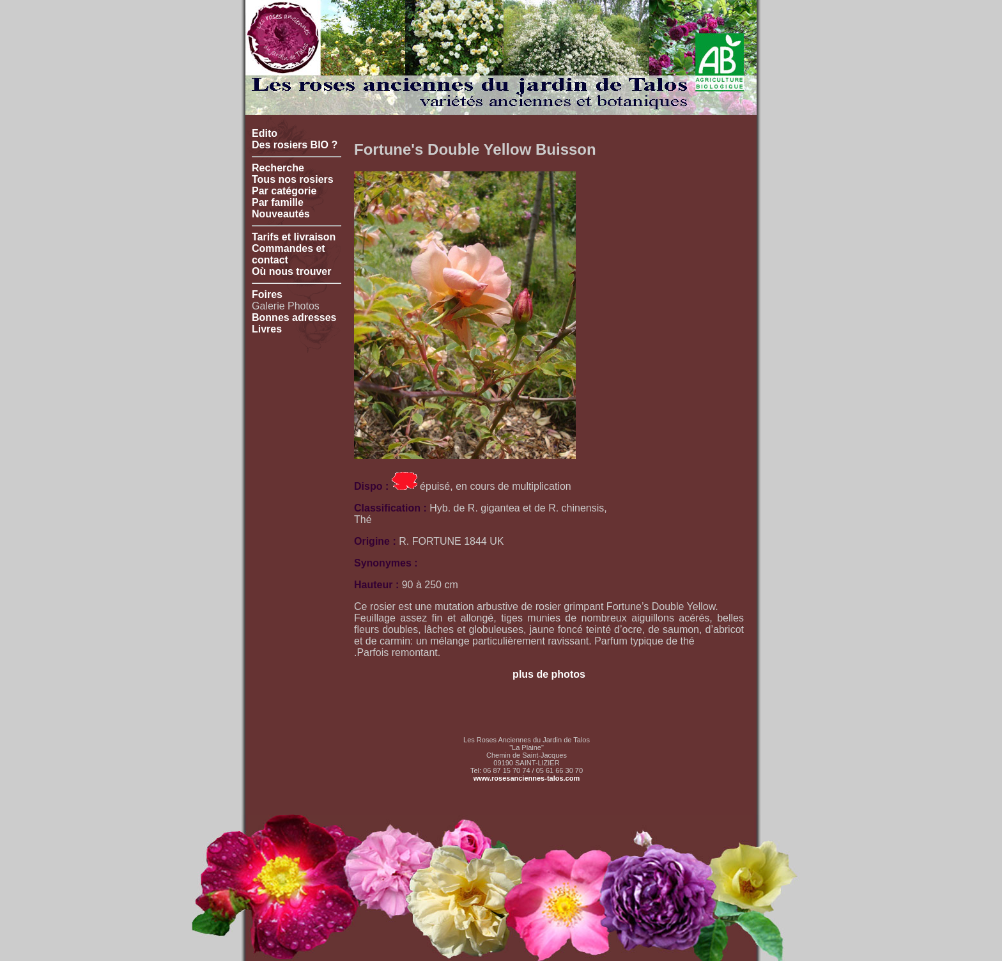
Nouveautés (281, 213)
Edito (264, 133)
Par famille (278, 202)
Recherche (278, 167)
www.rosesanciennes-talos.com (527, 778)
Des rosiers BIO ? (294, 144)
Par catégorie (284, 190)
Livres (267, 329)
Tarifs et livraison (293, 236)
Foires (267, 294)
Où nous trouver (291, 271)
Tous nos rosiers (293, 179)
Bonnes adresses (294, 317)
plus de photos (549, 674)
